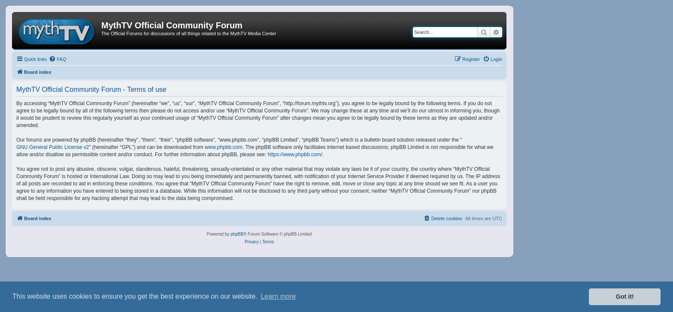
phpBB (236, 234)
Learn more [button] (278, 296)
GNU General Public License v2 (52, 147)
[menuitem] (57, 59)
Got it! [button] (625, 296)
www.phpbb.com (224, 147)
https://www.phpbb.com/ (295, 154)
